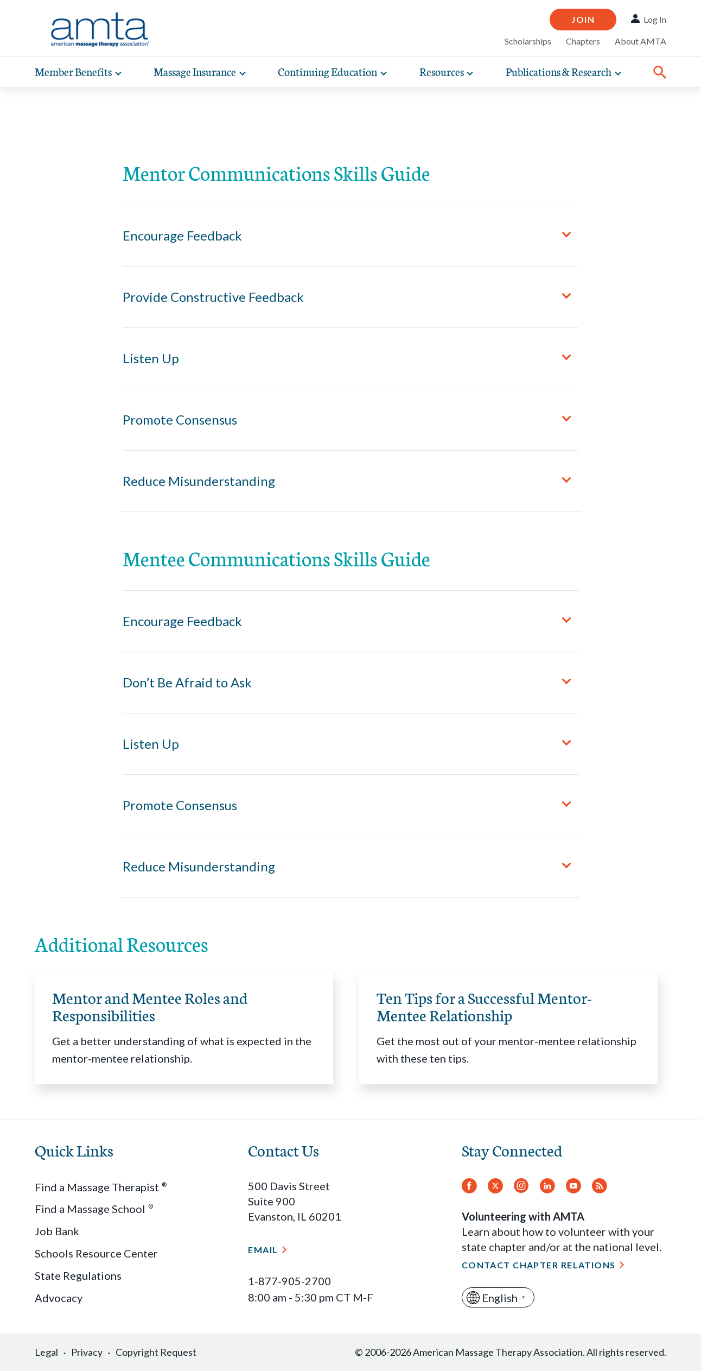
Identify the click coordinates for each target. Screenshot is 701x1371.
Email (263, 1249)
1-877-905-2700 (289, 1280)
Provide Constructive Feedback (213, 297)
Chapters (583, 41)
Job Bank (57, 1230)
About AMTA (640, 41)
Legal (46, 1352)
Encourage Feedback (182, 235)
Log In (654, 19)
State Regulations (78, 1275)
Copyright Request (156, 1352)
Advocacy (58, 1297)
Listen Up (151, 358)
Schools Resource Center (96, 1253)
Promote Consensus (180, 419)
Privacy (87, 1352)
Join (583, 19)
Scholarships (528, 41)
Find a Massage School (94, 1208)
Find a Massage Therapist (101, 1186)
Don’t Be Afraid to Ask (187, 682)
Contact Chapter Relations (539, 1265)
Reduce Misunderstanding (199, 481)
